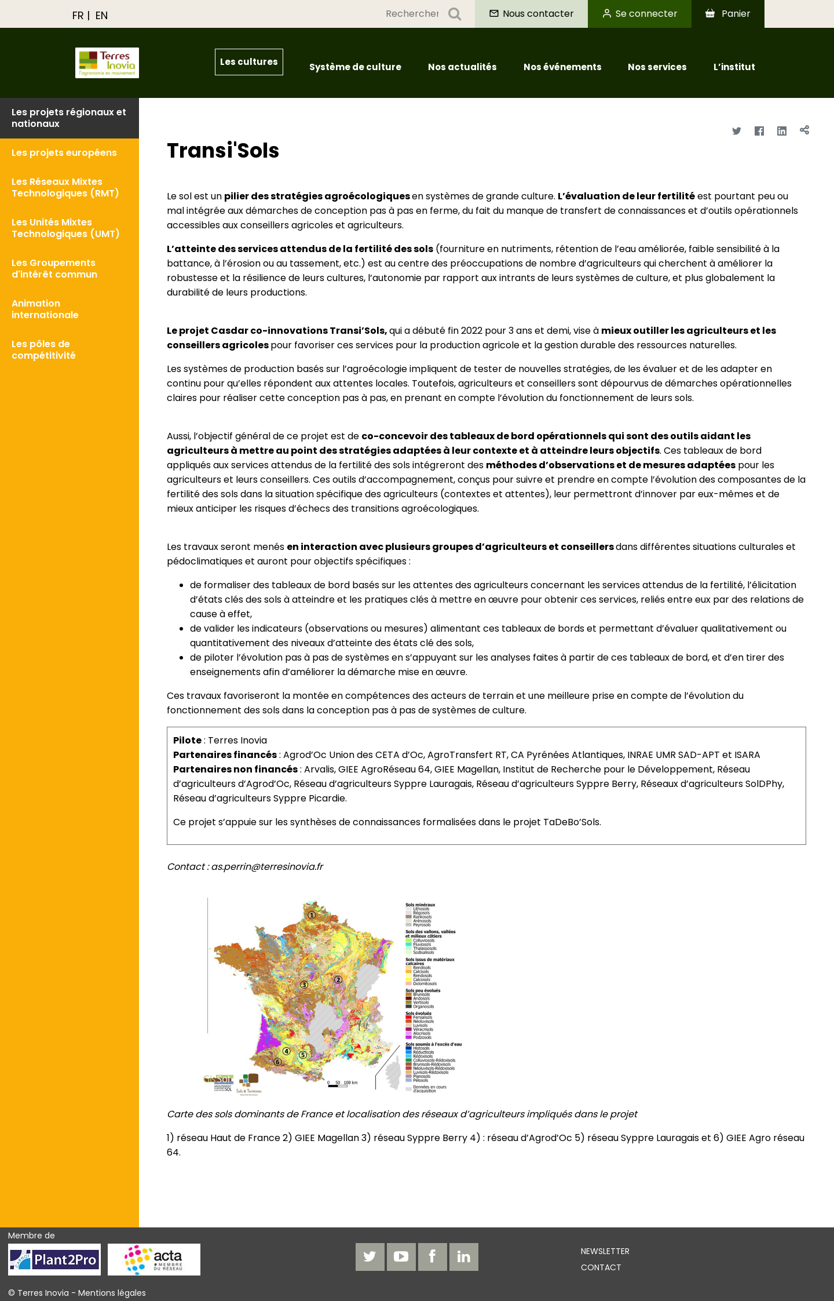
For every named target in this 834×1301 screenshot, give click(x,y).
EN (102, 15)
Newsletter (605, 1251)
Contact (601, 1267)
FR (78, 15)
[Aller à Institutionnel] (131, 63)
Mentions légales (112, 1293)
